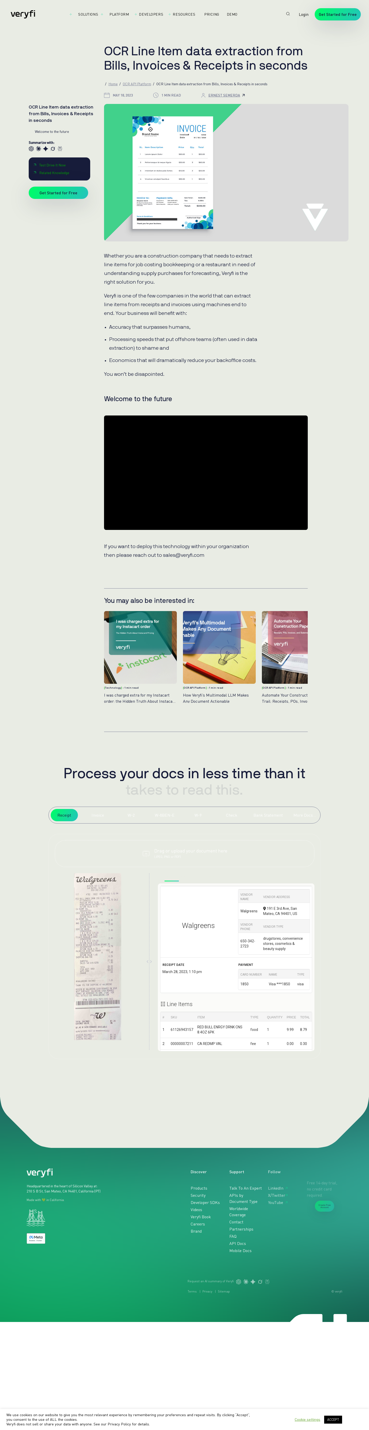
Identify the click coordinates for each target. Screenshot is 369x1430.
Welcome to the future (52, 131)
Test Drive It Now (50, 165)
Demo (230, 14)
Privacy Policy (119, 1424)
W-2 (131, 815)
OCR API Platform (137, 84)
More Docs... (304, 815)
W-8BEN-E (165, 815)
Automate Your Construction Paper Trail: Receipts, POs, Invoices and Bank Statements (297, 697)
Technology (113, 688)
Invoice (97, 815)
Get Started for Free (338, 14)
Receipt (64, 815)
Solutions (86, 14)
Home (113, 84)
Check (231, 815)
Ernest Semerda (226, 95)
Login (304, 14)
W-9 (198, 815)
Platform (117, 14)
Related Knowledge (51, 172)
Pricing (209, 14)
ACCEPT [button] (333, 1419)
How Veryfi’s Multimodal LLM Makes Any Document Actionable (216, 697)
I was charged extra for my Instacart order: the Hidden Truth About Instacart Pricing (140, 697)
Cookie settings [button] (307, 1419)
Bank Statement (268, 815)
